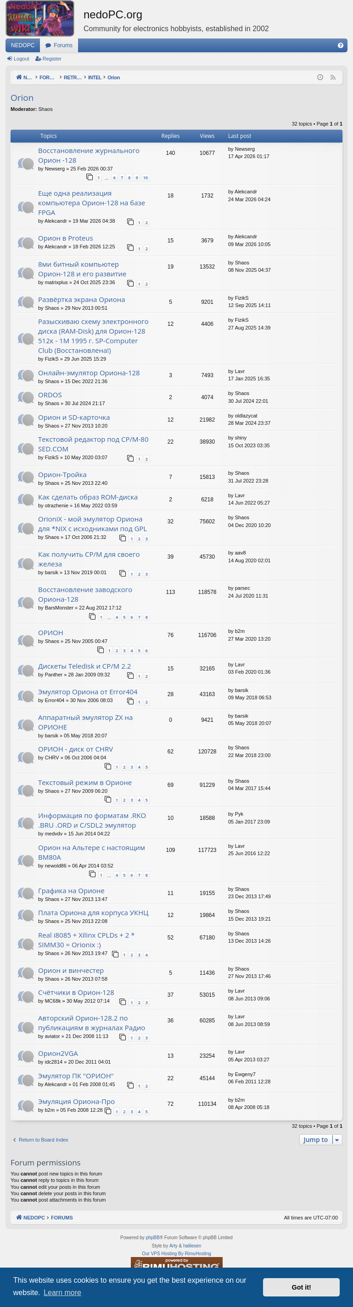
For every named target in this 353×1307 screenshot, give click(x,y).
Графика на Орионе (71, 890)
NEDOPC (22, 45)
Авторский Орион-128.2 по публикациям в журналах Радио (91, 1022)
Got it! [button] (301, 1287)
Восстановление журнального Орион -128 (89, 155)
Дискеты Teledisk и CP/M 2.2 (84, 665)
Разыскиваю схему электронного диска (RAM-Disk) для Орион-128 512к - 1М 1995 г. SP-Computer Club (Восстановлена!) (93, 336)
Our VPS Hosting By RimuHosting (176, 1253)
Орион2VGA (58, 1053)
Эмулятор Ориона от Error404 (88, 691)
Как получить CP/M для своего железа (89, 558)
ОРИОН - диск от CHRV (75, 748)
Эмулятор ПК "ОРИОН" (76, 1075)
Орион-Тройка (62, 474)
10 (145, 178)
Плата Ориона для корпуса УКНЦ (93, 912)
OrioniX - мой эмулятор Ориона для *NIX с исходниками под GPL (92, 523)
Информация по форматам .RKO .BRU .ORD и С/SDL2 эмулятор (92, 820)
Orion (22, 98)
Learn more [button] (62, 1292)
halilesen (192, 1245)
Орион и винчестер (71, 970)
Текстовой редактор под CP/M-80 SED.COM (93, 443)
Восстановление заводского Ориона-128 (85, 594)
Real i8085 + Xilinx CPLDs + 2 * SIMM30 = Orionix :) (86, 939)
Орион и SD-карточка (74, 417)
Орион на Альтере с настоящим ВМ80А (91, 852)
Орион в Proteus (65, 237)
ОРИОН (50, 632)
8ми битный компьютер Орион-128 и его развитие (82, 268)
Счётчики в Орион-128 (76, 992)
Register (52, 58)
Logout (21, 58)
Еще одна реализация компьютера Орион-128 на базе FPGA (91, 202)
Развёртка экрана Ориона (81, 299)
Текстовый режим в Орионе (85, 782)
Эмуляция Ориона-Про (76, 1101)
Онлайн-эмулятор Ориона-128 (89, 372)
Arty (173, 1245)
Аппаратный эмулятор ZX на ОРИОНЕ (85, 722)
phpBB (153, 1237)
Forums (63, 45)
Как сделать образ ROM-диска (88, 496)
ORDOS (50, 394)
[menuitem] (340, 45)
